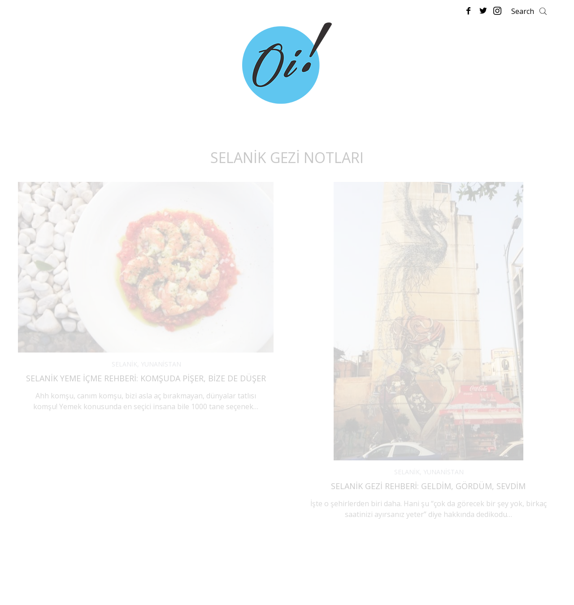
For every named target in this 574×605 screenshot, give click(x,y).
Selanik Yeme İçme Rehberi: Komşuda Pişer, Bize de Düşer (146, 378)
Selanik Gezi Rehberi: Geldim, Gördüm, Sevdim (428, 486)
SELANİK (124, 364)
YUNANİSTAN (161, 364)
